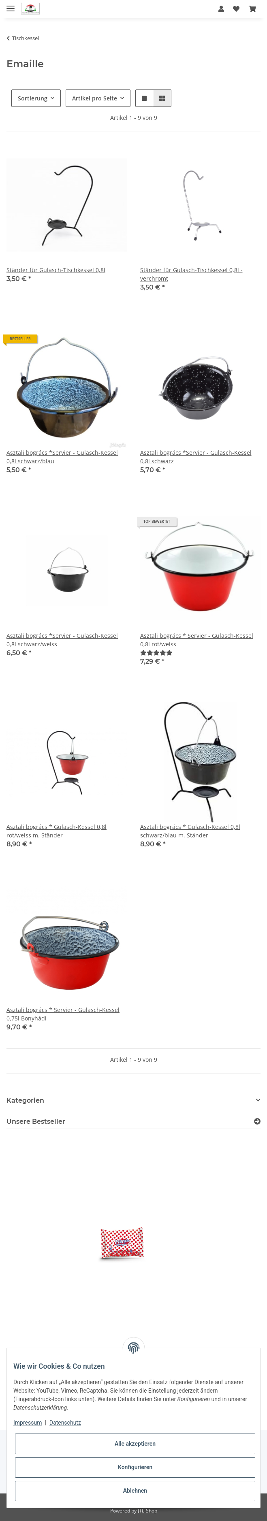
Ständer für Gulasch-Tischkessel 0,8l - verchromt (191, 274)
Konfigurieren (135, 1467)
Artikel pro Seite (94, 98)
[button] (221, 9)
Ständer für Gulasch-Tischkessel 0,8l (55, 270)
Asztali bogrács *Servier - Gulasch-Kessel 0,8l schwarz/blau (62, 457)
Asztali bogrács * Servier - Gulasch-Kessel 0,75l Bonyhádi (63, 1014)
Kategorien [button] (25, 1100)
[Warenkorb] (252, 9)
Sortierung (32, 98)
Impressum (27, 1422)
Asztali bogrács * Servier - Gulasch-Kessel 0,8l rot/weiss (196, 640)
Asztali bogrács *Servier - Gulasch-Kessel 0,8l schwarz (196, 457)
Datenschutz (65, 1422)
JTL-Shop (147, 1510)
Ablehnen (135, 1490)
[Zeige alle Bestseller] (257, 1121)
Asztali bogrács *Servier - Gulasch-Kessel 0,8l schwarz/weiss (62, 640)
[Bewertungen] (156, 652)
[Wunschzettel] (236, 9)
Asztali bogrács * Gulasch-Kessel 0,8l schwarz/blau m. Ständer (190, 831)
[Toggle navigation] (10, 5)
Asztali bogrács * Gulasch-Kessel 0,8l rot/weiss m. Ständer (56, 831)
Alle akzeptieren (135, 1443)
